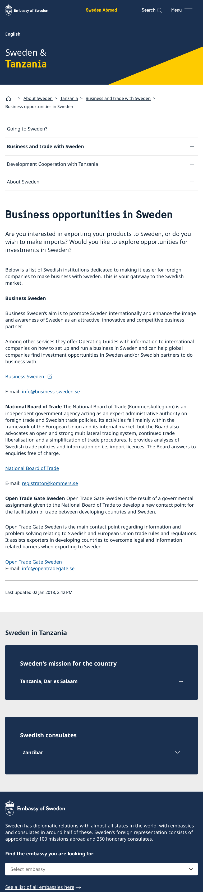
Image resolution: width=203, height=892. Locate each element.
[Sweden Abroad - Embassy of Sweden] (31, 10)
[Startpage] (10, 98)
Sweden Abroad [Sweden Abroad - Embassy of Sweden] (101, 10)
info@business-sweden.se (51, 392)
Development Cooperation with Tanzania (52, 164)
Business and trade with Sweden (118, 98)
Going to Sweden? (27, 129)
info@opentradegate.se (48, 568)
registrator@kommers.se (50, 483)
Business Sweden (25, 376)
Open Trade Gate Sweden (33, 562)
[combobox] (101, 869)
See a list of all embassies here (39, 887)
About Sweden (38, 98)
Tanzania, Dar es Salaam (49, 681)
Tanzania (69, 98)
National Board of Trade (32, 468)
